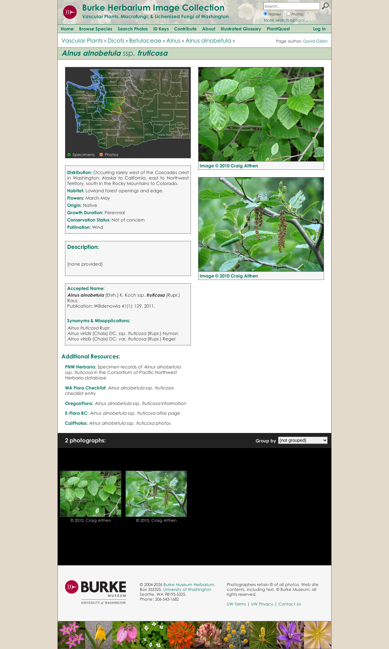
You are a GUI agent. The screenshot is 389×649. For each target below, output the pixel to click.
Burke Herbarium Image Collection (153, 7)
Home (67, 28)
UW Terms (236, 604)
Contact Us (289, 604)
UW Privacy (262, 604)
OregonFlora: (79, 403)
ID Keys (161, 28)
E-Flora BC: (76, 413)
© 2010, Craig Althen (91, 520)
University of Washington (187, 589)
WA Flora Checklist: (85, 387)
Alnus (173, 40)
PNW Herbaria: (80, 366)
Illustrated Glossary (241, 28)
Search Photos (133, 28)
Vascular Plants (82, 40)
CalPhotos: (76, 423)
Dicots (116, 40)
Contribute (185, 28)
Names (274, 14)
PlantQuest (278, 28)
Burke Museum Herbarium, (189, 584)
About (208, 28)
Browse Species (95, 28)
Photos (297, 14)
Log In (319, 28)
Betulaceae (145, 40)
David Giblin (315, 41)
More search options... (286, 20)
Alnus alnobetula (208, 40)
